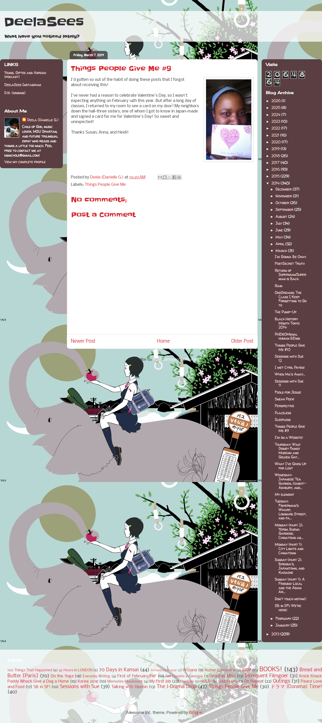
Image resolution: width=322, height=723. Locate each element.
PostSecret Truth (290, 263)
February (283, 618)
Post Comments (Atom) (174, 359)
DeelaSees (44, 22)
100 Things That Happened (30, 670)
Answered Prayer (164, 670)
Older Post (242, 341)
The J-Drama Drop (176, 686)
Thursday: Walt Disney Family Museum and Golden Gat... (288, 450)
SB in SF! (41, 687)
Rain (278, 285)
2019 (275, 148)
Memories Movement (125, 682)
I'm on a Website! (289, 437)
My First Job (160, 681)
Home (163, 341)
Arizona (190, 670)
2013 (275, 634)
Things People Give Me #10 (290, 347)
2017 (275, 162)
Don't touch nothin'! (290, 598)
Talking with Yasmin (129, 687)
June (279, 230)
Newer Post (83, 341)
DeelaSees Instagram (22, 84)
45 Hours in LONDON (76, 670)
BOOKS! (270, 669)
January (283, 625)
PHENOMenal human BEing (287, 336)
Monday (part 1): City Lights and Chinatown (289, 548)
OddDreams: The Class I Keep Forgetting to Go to (290, 299)
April (280, 244)
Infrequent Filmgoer (266, 676)
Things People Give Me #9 (290, 428)
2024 (276, 114)
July (279, 223)
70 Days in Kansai (119, 670)
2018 (276, 155)
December (284, 189)
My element (284, 494)
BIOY (246, 670)
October (282, 202)
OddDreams (228, 682)
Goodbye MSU (222, 676)
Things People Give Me (105, 185)
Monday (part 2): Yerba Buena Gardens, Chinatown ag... (289, 531)
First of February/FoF (136, 676)
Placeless (283, 412)
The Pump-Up (285, 312)
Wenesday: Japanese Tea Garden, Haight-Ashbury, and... (290, 481)
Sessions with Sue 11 (289, 383)
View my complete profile (25, 161)
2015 (275, 176)
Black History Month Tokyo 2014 (287, 323)
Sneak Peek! (284, 399)
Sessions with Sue (79, 686)
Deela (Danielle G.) (42, 119)
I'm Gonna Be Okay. (290, 256)
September (284, 209)
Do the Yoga (62, 676)
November (284, 196)
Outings (281, 681)
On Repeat (254, 681)
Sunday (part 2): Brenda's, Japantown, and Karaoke (289, 566)
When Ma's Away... (290, 374)
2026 (276, 100)
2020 (276, 142)
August (281, 216)
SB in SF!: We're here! (288, 607)
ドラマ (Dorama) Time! (296, 686)
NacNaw (187, 682)
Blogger (196, 713)
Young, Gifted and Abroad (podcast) (25, 74)
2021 (275, 135)
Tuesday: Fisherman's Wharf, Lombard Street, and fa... (290, 509)
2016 (276, 169)
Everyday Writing (96, 676)
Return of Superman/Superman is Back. (290, 274)
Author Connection (220, 670)
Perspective (284, 405)
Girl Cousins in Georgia (184, 676)
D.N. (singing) (14, 92)
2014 (275, 183)
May (279, 237)
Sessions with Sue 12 (289, 358)
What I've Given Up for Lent (290, 465)
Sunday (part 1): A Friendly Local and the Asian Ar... (290, 585)
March (281, 250)
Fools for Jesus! (288, 392)
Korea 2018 (88, 681)
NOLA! (205, 682)
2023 (276, 121)
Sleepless (283, 419)
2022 (276, 128)
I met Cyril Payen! (289, 367)
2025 (276, 107)
